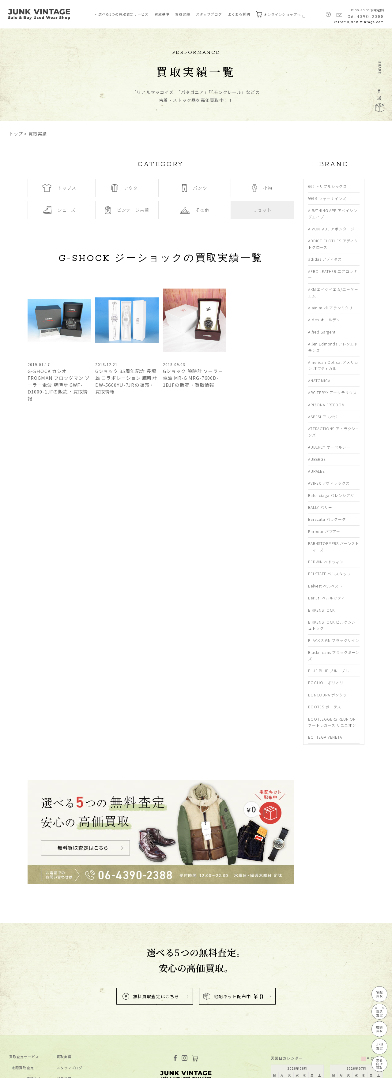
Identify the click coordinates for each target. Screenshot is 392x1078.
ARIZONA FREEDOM (326, 404)
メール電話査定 (379, 1011)
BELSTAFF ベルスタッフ (329, 573)
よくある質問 (239, 14)
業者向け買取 (379, 1064)
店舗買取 (379, 1029)
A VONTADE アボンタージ (331, 228)
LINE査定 (379, 1046)
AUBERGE (317, 459)
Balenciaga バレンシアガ (331, 495)
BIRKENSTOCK (321, 610)
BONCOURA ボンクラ (327, 694)
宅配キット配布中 (233, 996)
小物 (262, 188)
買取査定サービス (24, 1056)
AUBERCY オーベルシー (329, 446)
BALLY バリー (320, 507)
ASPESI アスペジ (323, 416)
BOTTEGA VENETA (325, 737)
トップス (59, 188)
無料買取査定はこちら (151, 996)
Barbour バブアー (324, 531)
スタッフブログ (209, 14)
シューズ (59, 210)
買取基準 (162, 14)
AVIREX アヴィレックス (329, 483)
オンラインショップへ (281, 14)
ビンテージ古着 (127, 210)
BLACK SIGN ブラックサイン (333, 640)
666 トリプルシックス (327, 186)
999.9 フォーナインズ (327, 198)
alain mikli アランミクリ (330, 307)
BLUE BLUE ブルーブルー (330, 670)
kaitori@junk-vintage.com (359, 22)
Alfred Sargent (322, 331)
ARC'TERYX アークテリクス (332, 392)
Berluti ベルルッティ (326, 597)
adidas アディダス (325, 259)
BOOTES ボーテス (324, 706)
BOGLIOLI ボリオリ (326, 682)
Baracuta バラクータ (327, 519)
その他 (194, 210)
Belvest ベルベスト (325, 585)
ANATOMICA (319, 380)
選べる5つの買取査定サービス (123, 14)
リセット (262, 210)
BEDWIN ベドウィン (326, 561)
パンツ (194, 188)
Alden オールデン (324, 319)
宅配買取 (379, 994)
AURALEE (316, 471)
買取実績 (182, 14)
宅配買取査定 (23, 1067)
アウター (126, 188)
